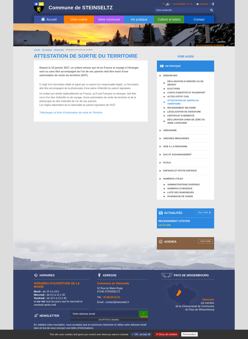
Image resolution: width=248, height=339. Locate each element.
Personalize (189, 334)
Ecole (167, 162)
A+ (187, 4)
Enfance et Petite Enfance (180, 170)
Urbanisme (170, 130)
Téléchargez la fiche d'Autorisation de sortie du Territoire (70, 112)
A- (192, 4)
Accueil (51, 19)
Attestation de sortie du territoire (183, 102)
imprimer (203, 4)
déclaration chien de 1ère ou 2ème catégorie (186, 121)
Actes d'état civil (178, 96)
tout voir (203, 213)
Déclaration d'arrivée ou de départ (185, 83)
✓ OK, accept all (141, 334)
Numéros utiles (173, 178)
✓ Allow (144, 314)
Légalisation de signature (184, 111)
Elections (173, 88)
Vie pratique (139, 19)
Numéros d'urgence (179, 188)
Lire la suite (164, 225)
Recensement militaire (181, 107)
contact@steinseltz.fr (117, 302)
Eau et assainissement (177, 154)
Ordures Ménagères (176, 138)
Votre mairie (79, 19)
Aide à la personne (175, 146)
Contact (199, 19)
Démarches (59, 50)
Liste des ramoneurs (180, 192)
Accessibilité (179, 4)
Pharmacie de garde (180, 196)
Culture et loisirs (169, 19)
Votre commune (109, 19)
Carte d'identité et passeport (186, 92)
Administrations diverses (183, 184)
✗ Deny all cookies (166, 334)
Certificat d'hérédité (180, 115)
